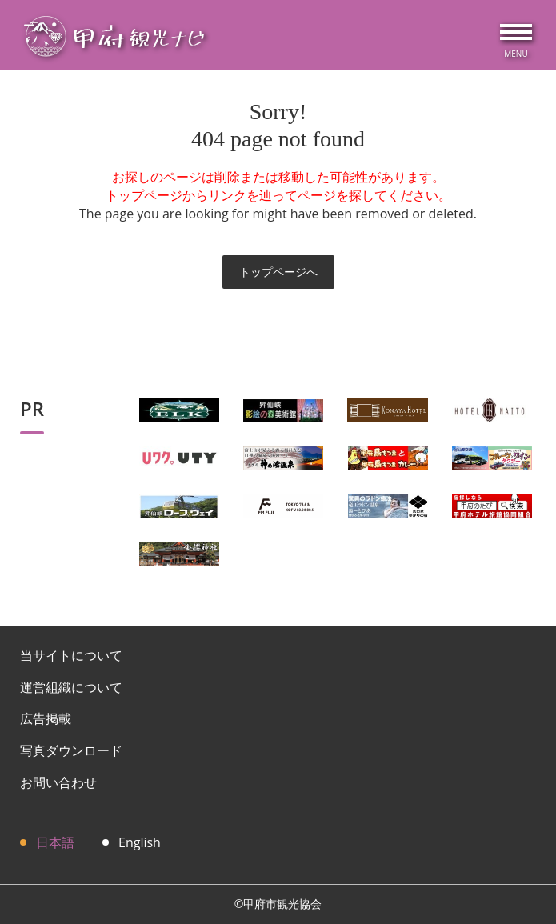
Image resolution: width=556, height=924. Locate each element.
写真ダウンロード (71, 750)
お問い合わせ (58, 782)
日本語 (55, 842)
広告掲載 (45, 718)
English (139, 842)
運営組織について (71, 687)
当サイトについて (71, 655)
